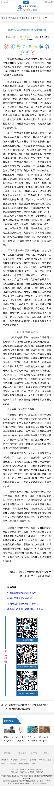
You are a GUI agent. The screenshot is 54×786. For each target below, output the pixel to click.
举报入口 (35, 764)
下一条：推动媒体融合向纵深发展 (16, 709)
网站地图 (49, 2)
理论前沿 (34, 18)
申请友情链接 (24, 764)
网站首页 (4, 760)
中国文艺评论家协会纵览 (17, 598)
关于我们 (23, 760)
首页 (3, 18)
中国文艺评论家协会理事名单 (19, 593)
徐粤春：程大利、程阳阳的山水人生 (23, 609)
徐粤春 (30, 39)
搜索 (26, 2)
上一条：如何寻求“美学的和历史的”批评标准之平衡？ (24, 705)
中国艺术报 (44, 37)
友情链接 (12, 764)
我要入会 (47, 753)
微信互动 (34, 753)
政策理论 (23, 18)
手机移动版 (21, 753)
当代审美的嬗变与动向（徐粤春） (22, 604)
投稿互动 (7, 753)
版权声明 (33, 760)
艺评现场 (12, 18)
